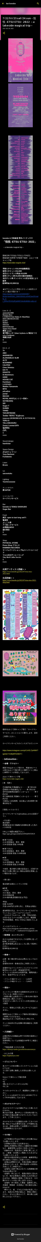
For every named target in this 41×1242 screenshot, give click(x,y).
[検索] (38, 3)
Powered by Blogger (20, 1234)
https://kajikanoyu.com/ (11, 1056)
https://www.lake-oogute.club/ (14, 263)
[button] (4, 33)
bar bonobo (11, 3)
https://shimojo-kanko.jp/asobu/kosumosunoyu (19, 1049)
